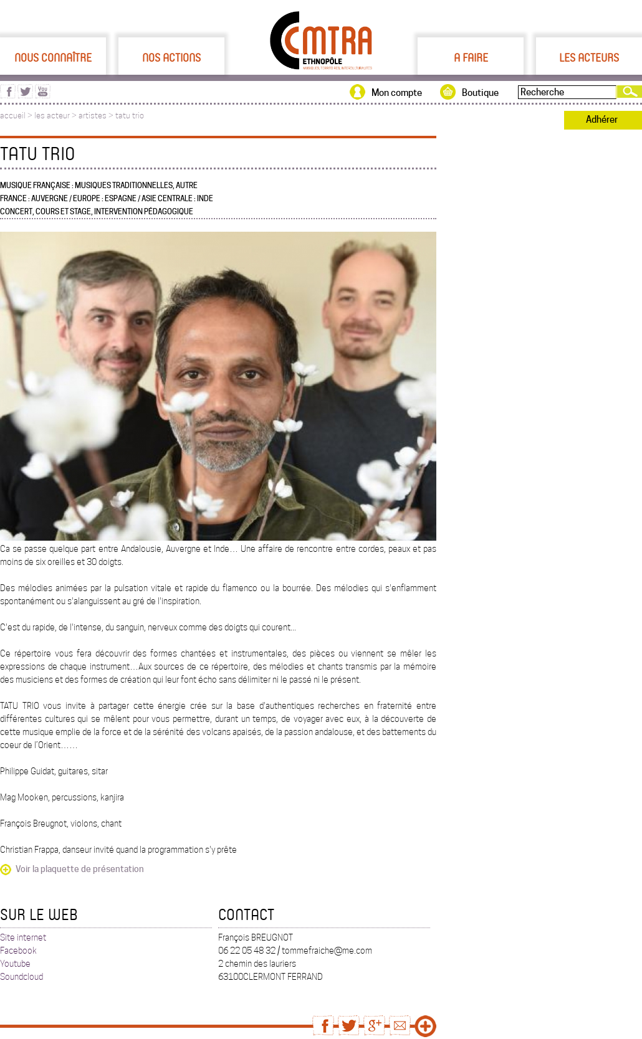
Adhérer (602, 119)
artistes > (97, 115)
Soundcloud (21, 977)
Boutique (480, 92)
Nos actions (171, 57)
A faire (471, 57)
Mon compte (396, 92)
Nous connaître (53, 57)
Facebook (18, 951)
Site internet (23, 937)
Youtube (15, 964)
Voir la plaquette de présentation (80, 869)
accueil (13, 115)
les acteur (52, 115)
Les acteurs (589, 57)
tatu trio (129, 115)
